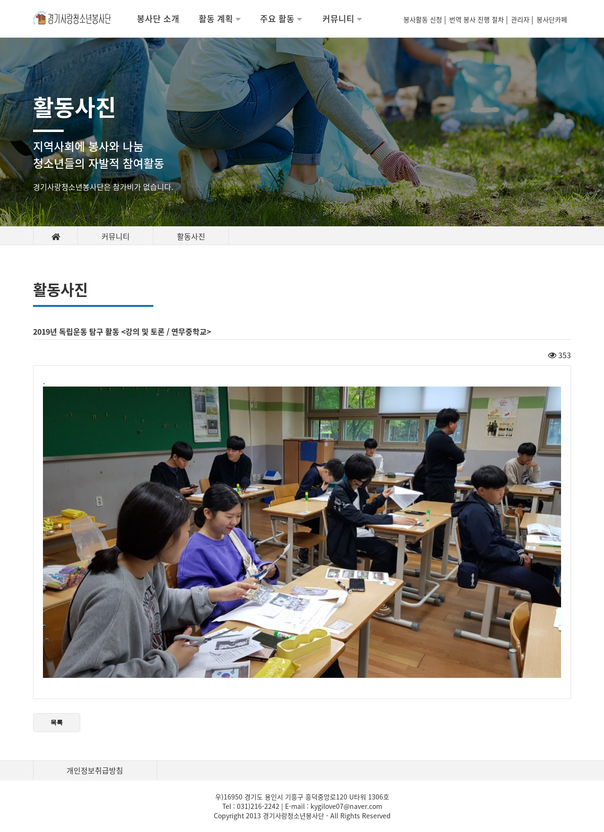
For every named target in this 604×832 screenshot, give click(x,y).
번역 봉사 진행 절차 (477, 19)
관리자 (521, 19)
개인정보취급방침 (95, 770)
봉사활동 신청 (423, 19)
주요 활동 (281, 18)
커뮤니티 (342, 18)
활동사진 (191, 236)
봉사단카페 (554, 19)
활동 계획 (220, 18)
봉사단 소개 (158, 18)
